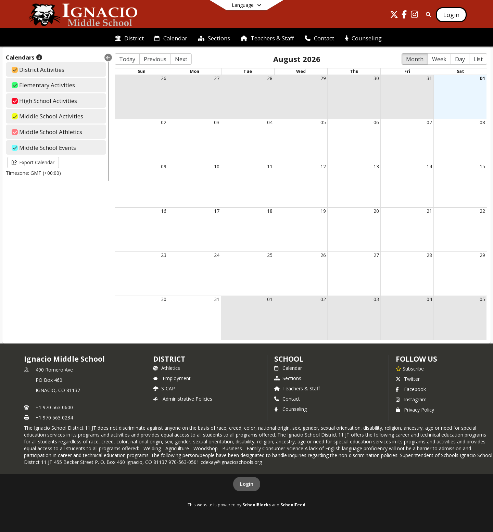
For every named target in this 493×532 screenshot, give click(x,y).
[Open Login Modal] (451, 14)
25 (270, 255)
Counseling (290, 409)
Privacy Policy (415, 409)
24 (216, 255)
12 (323, 166)
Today (127, 59)
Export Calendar (33, 162)
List (478, 59)
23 (163, 255)
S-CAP (164, 388)
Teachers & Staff (297, 388)
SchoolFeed (292, 504)
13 (376, 166)
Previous (155, 59)
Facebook (411, 389)
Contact (287, 398)
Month (415, 59)
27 (216, 78)
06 (376, 122)
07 (429, 122)
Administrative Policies (182, 398)
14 (429, 166)
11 (270, 166)
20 (376, 211)
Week (439, 59)
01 (482, 78)
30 (376, 78)
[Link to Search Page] (427, 14)
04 (270, 122)
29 (323, 78)
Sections (287, 378)
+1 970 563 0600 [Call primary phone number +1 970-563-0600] (54, 407)
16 (163, 211)
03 (216, 122)
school (288, 359)
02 (163, 122)
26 (163, 78)
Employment (172, 378)
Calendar (288, 368)
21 (429, 211)
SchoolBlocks (256, 504)
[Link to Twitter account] (394, 15)
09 (163, 166)
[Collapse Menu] (108, 57)
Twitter (408, 379)
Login (246, 484)
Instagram (411, 399)
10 (216, 166)
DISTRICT (169, 359)
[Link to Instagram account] (414, 15)
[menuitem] (129, 38)
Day (460, 59)
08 (482, 122)
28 (270, 78)
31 (429, 78)
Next (181, 59)
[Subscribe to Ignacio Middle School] (410, 368)
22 (482, 211)
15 (482, 166)
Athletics (166, 368)
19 (323, 211)
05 (323, 122)
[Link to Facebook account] (404, 15)
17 (216, 211)
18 (270, 211)
